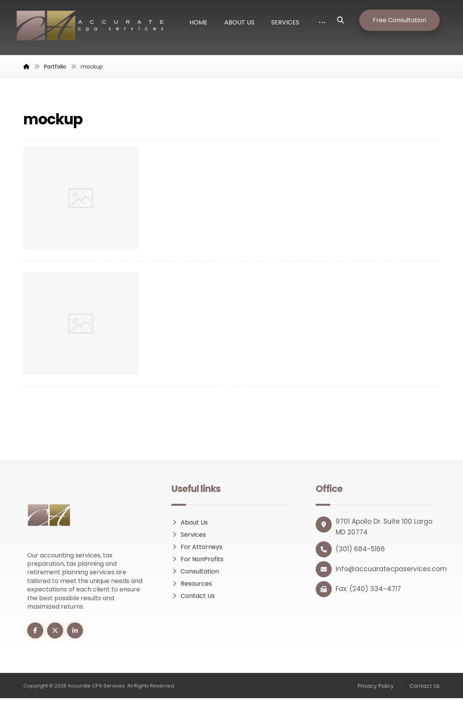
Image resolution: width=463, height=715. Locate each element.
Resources (191, 583)
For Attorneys (196, 546)
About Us (189, 522)
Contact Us (193, 595)
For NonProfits (197, 559)
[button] (346, 20)
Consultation (195, 571)
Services (188, 534)
